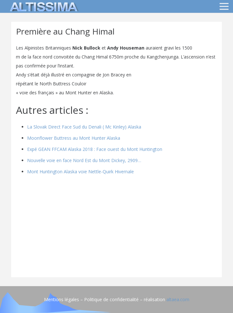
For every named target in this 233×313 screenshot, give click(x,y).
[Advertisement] (116, 227)
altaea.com (177, 299)
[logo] (42, 6)
